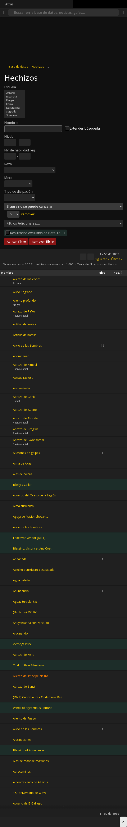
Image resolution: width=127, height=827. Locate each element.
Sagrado (14, 112)
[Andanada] (7, 559)
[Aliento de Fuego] (7, 718)
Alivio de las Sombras (27, 345)
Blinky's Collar (22, 485)
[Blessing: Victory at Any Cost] (7, 548)
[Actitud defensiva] (7, 324)
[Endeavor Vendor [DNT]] (7, 538)
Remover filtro (43, 242)
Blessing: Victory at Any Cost (32, 548)
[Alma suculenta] (7, 506)
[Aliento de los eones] (7, 281)
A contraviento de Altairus (30, 782)
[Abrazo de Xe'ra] (7, 654)
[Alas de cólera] (7, 474)
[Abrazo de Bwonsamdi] (7, 442)
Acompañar (21, 356)
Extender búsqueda (84, 128)
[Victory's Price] (7, 644)
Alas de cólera (22, 474)
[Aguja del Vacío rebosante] (7, 516)
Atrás (9, 4)
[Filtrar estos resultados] (90, 257)
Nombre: (11, 122)
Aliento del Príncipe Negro (30, 676)
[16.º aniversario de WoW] (7, 793)
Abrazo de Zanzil (24, 686)
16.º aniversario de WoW (29, 793)
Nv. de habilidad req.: (20, 150)
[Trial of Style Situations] (7, 665)
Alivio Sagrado (22, 292)
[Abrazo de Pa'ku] (7, 313)
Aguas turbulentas (25, 601)
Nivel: (8, 136)
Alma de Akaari (23, 463)
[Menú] (4, 12)
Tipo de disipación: (18, 191)
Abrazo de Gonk (24, 397)
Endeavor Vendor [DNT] (29, 538)
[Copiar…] (83, 257)
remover (28, 214)
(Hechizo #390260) (25, 612)
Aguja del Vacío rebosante (30, 516)
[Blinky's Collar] (7, 484)
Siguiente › (102, 259)
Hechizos (38, 67)
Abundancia (21, 591)
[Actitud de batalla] (7, 335)
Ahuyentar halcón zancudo (31, 623)
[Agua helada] (7, 580)
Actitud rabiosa (23, 378)
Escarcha (14, 97)
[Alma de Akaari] (7, 463)
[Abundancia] (7, 591)
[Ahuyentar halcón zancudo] (7, 623)
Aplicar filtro (16, 242)
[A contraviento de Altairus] (7, 782)
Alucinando (20, 633)
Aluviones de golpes (26, 453)
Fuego (14, 100)
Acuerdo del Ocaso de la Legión (34, 495)
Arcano (14, 93)
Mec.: (8, 177)
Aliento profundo (24, 300)
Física (14, 104)
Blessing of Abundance (28, 750)
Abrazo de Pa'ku (24, 311)
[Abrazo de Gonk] (7, 399)
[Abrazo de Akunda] (7, 420)
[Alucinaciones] (7, 739)
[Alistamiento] (7, 388)
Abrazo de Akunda (25, 418)
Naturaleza (14, 108)
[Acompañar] (7, 356)
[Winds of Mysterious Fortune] (7, 708)
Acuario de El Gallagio (27, 803)
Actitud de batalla (24, 335)
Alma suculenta (23, 506)
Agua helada (21, 580)
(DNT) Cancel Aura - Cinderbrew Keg (37, 697)
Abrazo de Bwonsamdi (28, 440)
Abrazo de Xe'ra (23, 655)
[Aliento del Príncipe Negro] (7, 676)
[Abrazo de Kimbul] (7, 367)
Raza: (8, 164)
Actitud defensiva (24, 324)
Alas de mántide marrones (31, 761)
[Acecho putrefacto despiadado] (7, 569)
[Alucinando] (7, 633)
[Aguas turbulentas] (7, 601)
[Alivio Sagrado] (7, 292)
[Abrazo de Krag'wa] (7, 431)
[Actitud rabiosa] (7, 377)
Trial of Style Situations (28, 665)
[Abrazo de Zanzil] (7, 686)
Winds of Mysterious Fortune (32, 708)
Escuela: (10, 87)
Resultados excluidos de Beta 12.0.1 (37, 233)
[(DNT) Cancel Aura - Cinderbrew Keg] (7, 697)
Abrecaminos (22, 771)
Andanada (20, 559)
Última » (116, 259)
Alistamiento (21, 388)
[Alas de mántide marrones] (7, 761)
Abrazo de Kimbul (25, 365)
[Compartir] (123, 12)
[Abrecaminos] (7, 771)
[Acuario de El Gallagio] (7, 803)
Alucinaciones (22, 740)
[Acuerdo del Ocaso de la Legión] (7, 495)
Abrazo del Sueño (25, 410)
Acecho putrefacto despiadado (34, 570)
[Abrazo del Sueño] (7, 410)
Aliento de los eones (27, 279)
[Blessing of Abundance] (7, 750)
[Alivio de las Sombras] (7, 345)
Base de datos (18, 67)
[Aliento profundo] (7, 303)
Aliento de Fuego (24, 718)
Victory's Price (22, 644)
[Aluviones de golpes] (7, 453)
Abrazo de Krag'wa (25, 429)
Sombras (14, 115)
